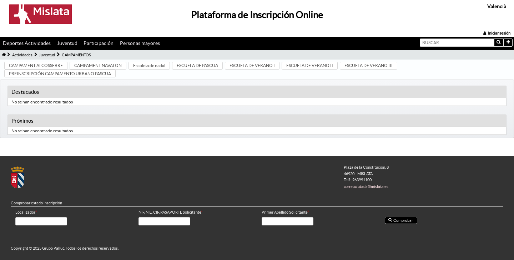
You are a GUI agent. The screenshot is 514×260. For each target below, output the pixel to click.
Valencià (496, 6)
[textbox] (457, 43)
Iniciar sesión (499, 33)
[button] (498, 43)
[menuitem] (28, 44)
